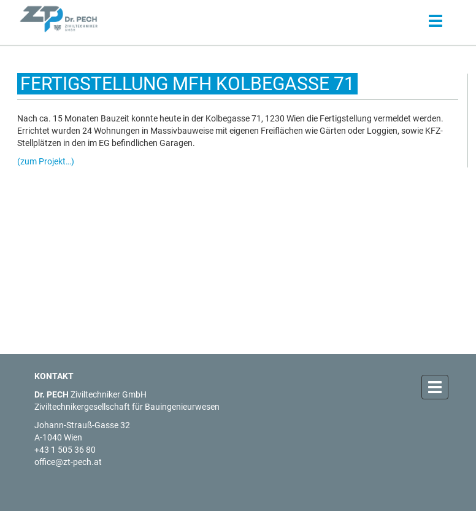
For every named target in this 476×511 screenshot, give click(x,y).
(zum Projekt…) (45, 161)
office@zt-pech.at (68, 462)
